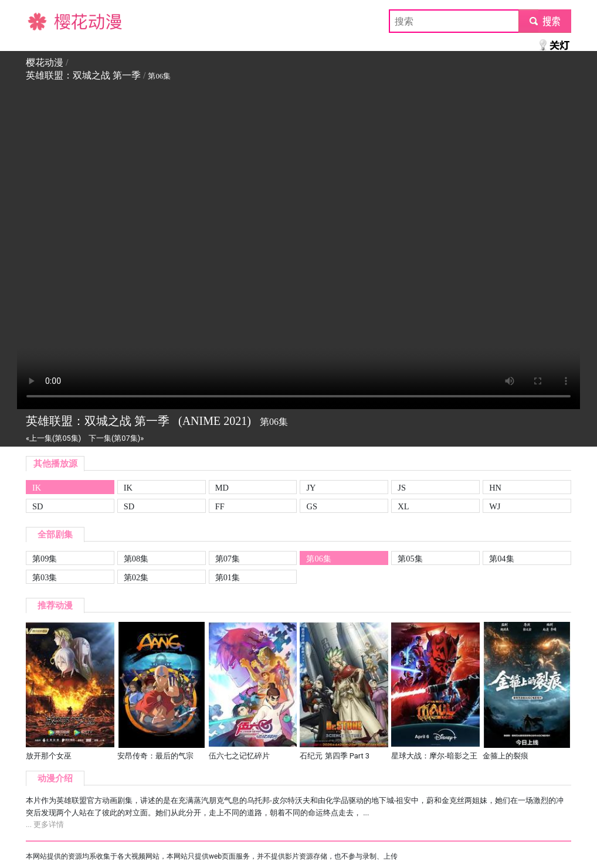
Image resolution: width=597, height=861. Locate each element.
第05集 (410, 558)
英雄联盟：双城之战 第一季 (83, 75)
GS (311, 506)
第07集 (227, 558)
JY (311, 487)
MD (222, 487)
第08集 (136, 558)
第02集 (136, 577)
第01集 (227, 577)
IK (36, 487)
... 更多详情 (45, 824)
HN (495, 487)
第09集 (44, 558)
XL (403, 506)
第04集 (501, 558)
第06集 (318, 558)
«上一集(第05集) (53, 438)
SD (37, 506)
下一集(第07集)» (116, 438)
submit (544, 20)
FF (220, 506)
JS (402, 487)
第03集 (44, 577)
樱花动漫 (44, 20)
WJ (494, 506)
